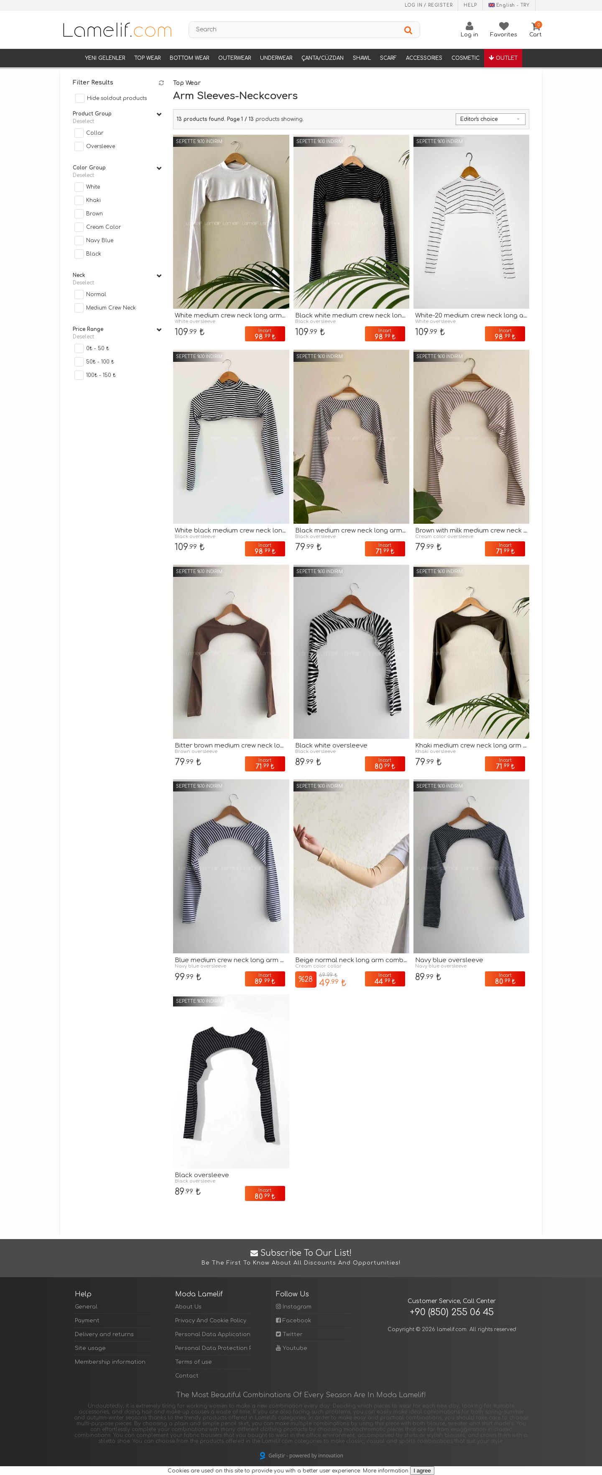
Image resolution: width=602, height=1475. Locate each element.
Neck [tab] (117, 275)
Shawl (362, 58)
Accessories (424, 58)
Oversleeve (100, 146)
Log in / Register (429, 5)
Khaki (93, 200)
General (86, 1307)
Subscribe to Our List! (301, 1258)
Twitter (289, 1334)
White (93, 187)
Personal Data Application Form (212, 1334)
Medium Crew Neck (111, 308)
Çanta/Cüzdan (322, 58)
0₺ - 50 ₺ (97, 348)
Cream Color (103, 227)
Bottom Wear (189, 58)
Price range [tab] (117, 329)
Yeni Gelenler (105, 58)
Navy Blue (99, 240)
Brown (94, 214)
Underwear (276, 58)
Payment (87, 1321)
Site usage (90, 1348)
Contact (187, 1376)
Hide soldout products (117, 98)
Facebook (293, 1320)
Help (470, 5)
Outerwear (234, 58)
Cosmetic (466, 58)
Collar (94, 133)
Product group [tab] (117, 114)
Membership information (110, 1362)
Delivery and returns (104, 1334)
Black (93, 254)
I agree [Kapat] (422, 1470)
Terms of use (193, 1362)
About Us (188, 1307)
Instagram (293, 1306)
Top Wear (147, 58)
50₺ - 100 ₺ (100, 362)
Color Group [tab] (117, 168)
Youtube (291, 1348)
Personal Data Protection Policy (212, 1348)
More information (385, 1471)
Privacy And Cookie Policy (210, 1321)
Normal (96, 294)
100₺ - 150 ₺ (101, 375)
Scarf (388, 58)
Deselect (83, 121)
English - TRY (509, 5)
